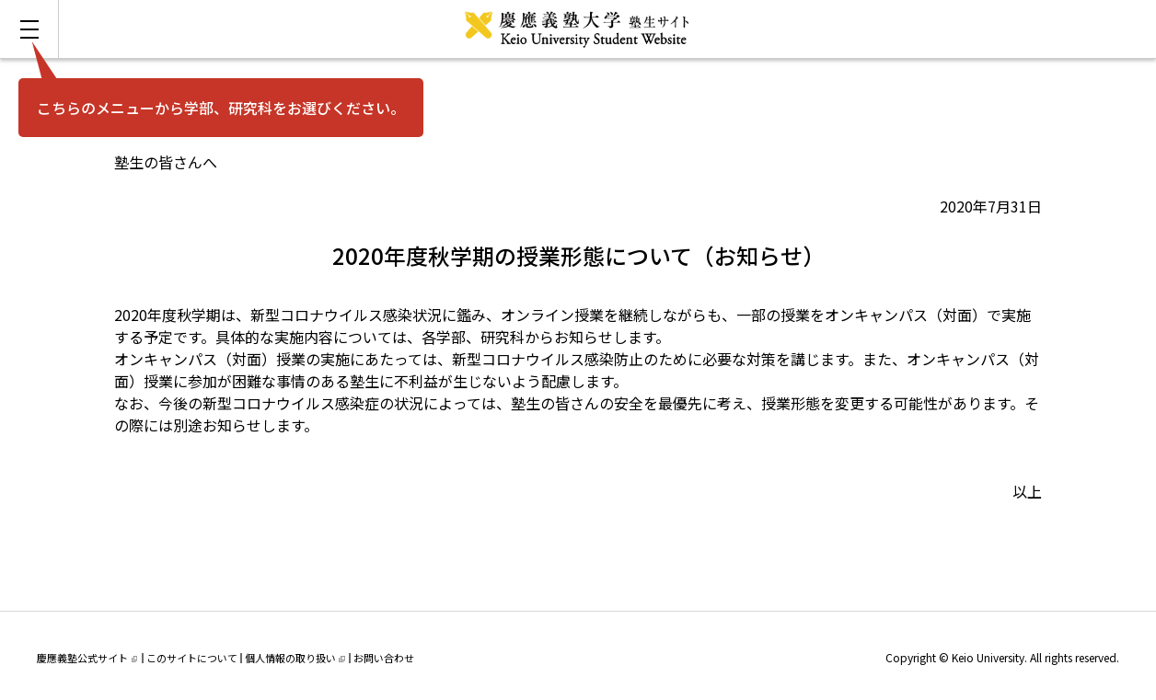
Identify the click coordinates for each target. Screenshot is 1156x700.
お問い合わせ (383, 657)
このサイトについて (191, 657)
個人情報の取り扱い (295, 657)
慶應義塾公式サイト (87, 657)
